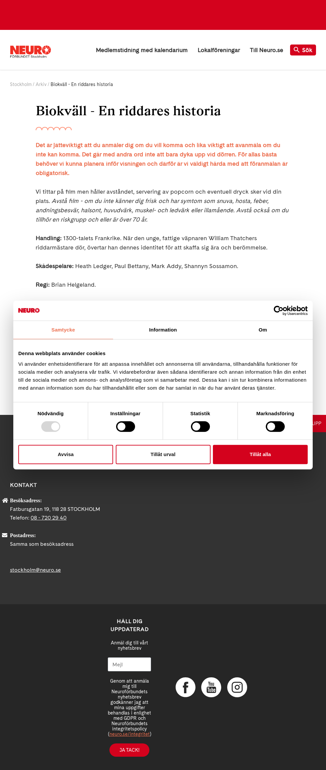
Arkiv (41, 84)
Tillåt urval (163, 454)
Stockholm (21, 84)
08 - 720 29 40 (49, 518)
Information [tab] (163, 330)
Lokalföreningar (219, 50)
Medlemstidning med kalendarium (142, 50)
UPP (316, 423)
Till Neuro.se (266, 50)
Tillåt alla (260, 454)
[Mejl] (129, 664)
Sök (303, 50)
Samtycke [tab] (63, 330)
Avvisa (66, 454)
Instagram (237, 687)
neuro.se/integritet (129, 734)
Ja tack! (129, 750)
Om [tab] (262, 330)
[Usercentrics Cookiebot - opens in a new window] (278, 311)
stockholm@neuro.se (35, 570)
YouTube (211, 687)
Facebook (186, 687)
